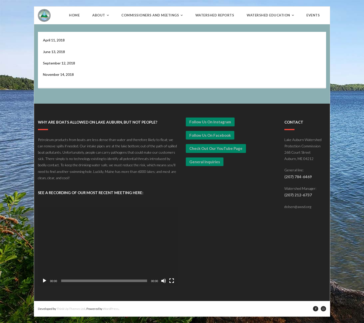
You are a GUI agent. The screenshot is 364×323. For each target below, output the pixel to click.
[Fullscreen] (171, 280)
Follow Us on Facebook (210, 135)
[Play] (44, 280)
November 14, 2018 (58, 74)
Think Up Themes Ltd (71, 309)
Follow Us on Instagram (210, 122)
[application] (108, 246)
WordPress (111, 309)
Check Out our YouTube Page (215, 148)
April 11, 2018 (54, 40)
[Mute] (163, 280)
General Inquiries (204, 161)
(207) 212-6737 (298, 195)
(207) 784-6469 (298, 176)
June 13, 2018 (54, 52)
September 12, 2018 (59, 63)
